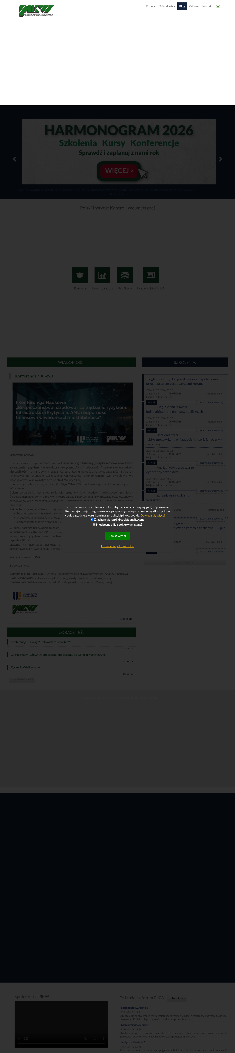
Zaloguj (194, 6)
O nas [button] (150, 6)
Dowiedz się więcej (152, 515)
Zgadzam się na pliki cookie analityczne (117, 519)
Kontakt (207, 6)
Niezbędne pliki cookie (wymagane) (117, 524)
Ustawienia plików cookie (117, 546)
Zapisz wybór (117, 535)
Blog (182, 6)
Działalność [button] (167, 6)
